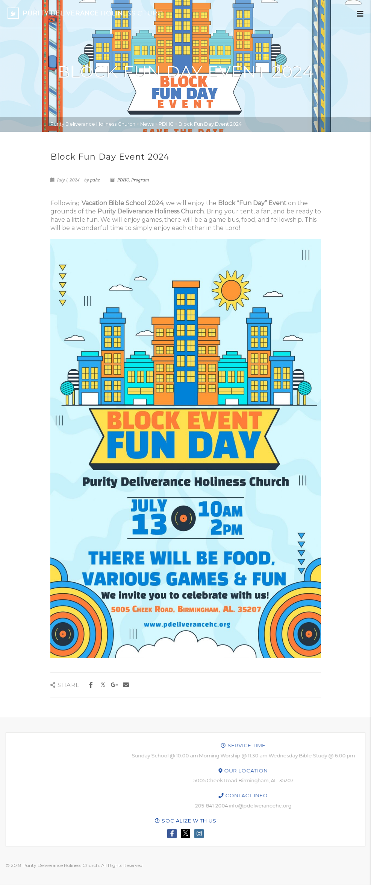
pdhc (95, 180)
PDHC (123, 180)
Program (140, 180)
